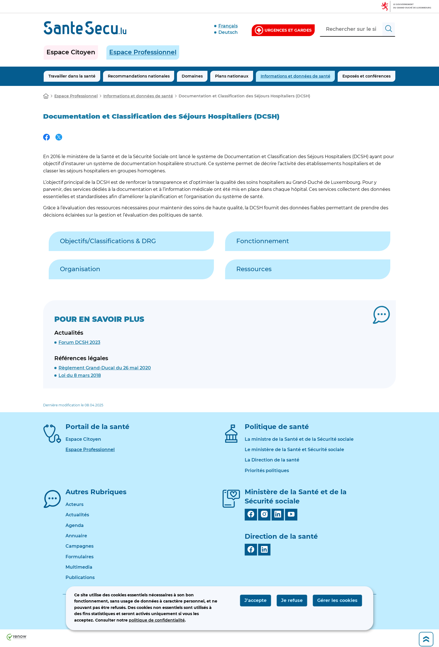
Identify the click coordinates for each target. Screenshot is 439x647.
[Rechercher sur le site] (388, 29)
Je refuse (292, 600)
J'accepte (255, 600)
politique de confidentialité (157, 620)
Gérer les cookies (337, 600)
